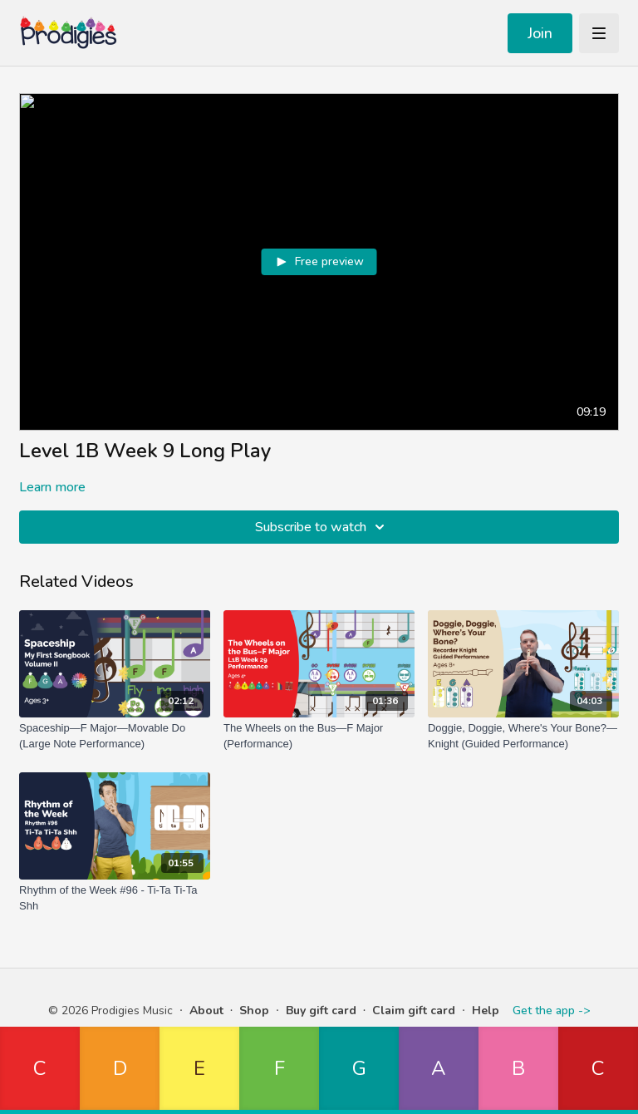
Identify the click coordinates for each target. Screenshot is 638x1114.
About (206, 1010)
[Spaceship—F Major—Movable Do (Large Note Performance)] (114, 736)
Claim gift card (413, 1010)
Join (540, 33)
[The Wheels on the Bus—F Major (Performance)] (319, 736)
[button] (40, 1070)
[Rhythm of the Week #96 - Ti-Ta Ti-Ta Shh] (114, 898)
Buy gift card (321, 1010)
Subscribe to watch (322, 527)
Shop (254, 1010)
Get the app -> (551, 1010)
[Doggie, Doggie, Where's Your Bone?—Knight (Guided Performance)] (523, 736)
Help (485, 1010)
